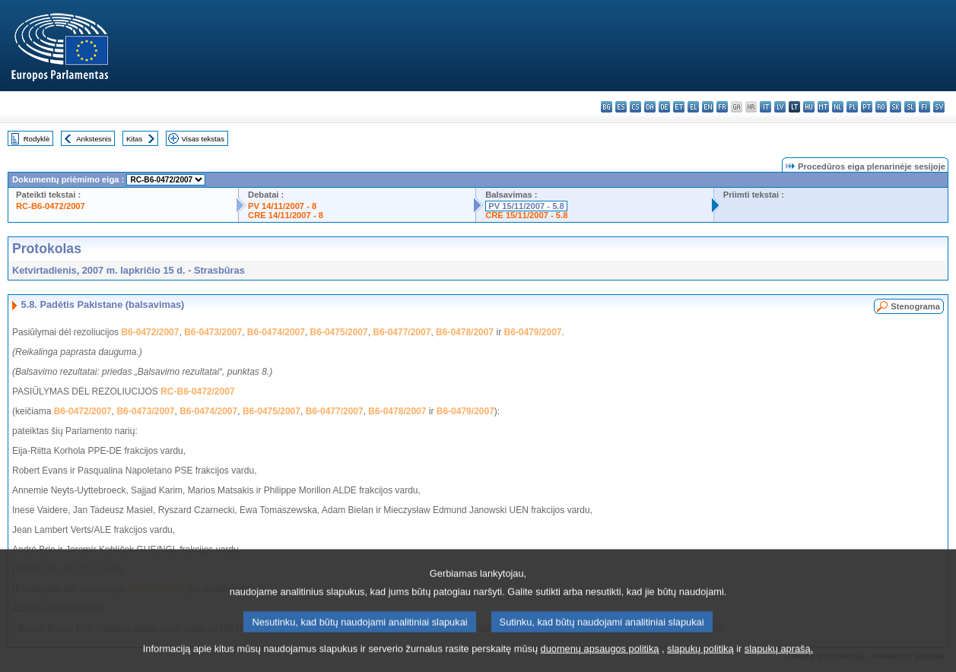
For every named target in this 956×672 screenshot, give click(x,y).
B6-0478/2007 (465, 332)
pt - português (866, 107)
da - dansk (650, 107)
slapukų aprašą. (779, 661)
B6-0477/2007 (401, 332)
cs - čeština (635, 107)
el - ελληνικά (693, 107)
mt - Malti (823, 107)
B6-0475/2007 (339, 332)
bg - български (606, 107)
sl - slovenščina (910, 107)
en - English (707, 107)
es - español (621, 107)
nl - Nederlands (837, 107)
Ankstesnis (93, 139)
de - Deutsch (664, 107)
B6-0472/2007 (150, 332)
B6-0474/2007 (276, 332)
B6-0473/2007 (213, 332)
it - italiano (765, 107)
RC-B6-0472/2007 (50, 206)
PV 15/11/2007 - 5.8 (526, 206)
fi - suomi (924, 107)
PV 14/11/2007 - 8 (282, 206)
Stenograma (915, 306)
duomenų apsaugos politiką (600, 661)
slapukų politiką (700, 661)
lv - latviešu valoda (780, 107)
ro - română (881, 107)
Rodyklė (37, 139)
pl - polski (852, 107)
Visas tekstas (203, 139)
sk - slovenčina (895, 107)
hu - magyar (809, 107)
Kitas (134, 139)
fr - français (722, 107)
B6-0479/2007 (532, 332)
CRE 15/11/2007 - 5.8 (526, 215)
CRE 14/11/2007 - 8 (285, 215)
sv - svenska (939, 107)
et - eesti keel (678, 107)
